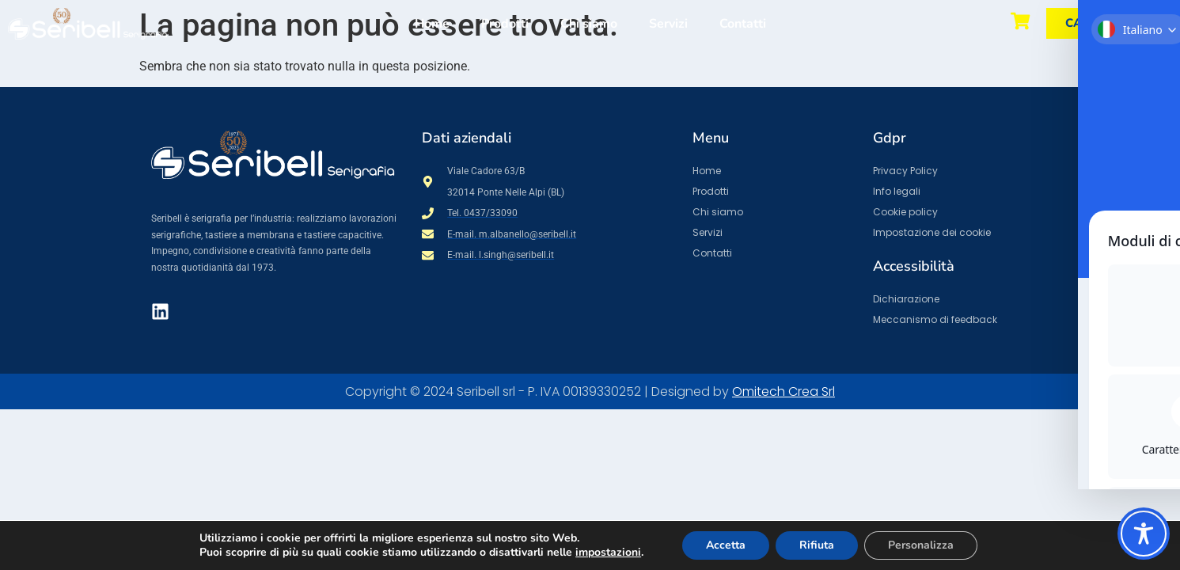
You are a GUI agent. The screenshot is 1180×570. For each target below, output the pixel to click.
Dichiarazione (906, 299)
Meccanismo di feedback (935, 319)
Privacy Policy (905, 170)
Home (432, 23)
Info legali (896, 191)
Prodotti (505, 23)
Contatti (742, 23)
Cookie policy (905, 211)
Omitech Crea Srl (783, 391)
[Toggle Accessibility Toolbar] (1143, 533)
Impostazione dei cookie (932, 232)
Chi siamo (588, 23)
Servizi (668, 23)
